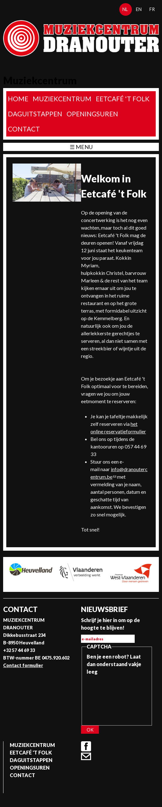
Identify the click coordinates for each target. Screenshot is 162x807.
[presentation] (112, 698)
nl (125, 9)
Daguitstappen (35, 114)
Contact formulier (23, 665)
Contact (24, 129)
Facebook (86, 746)
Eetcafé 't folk (122, 99)
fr (152, 9)
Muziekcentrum (62, 99)
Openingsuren (92, 114)
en (139, 9)
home (18, 99)
